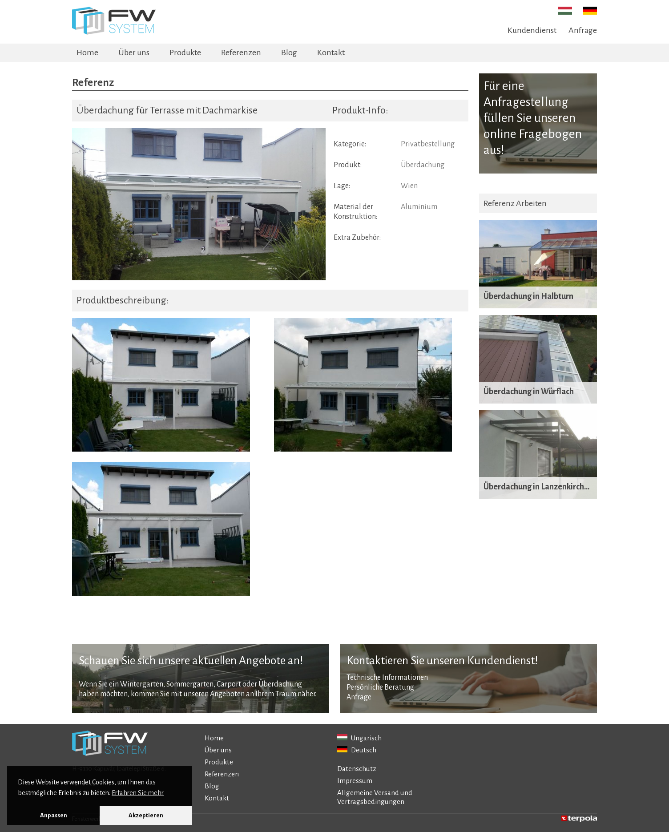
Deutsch (356, 750)
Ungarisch (359, 738)
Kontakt (331, 52)
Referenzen (241, 52)
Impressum (354, 780)
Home (87, 52)
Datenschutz (356, 768)
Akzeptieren (146, 815)
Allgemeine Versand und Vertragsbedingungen (374, 797)
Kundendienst (532, 30)
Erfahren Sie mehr (138, 792)
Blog (289, 52)
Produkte (185, 52)
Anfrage (582, 30)
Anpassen (53, 815)
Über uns (133, 52)
